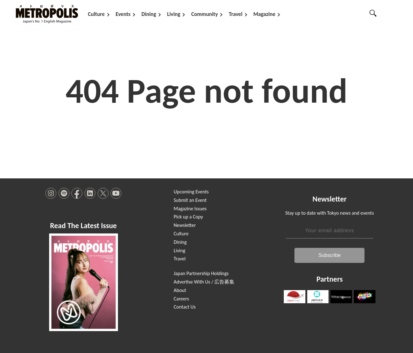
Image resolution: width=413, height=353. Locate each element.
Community (204, 14)
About (180, 290)
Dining (148, 14)
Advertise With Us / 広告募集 (204, 282)
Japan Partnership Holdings (201, 273)
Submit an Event (190, 200)
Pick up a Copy (188, 217)
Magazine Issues (190, 209)
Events (123, 14)
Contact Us (185, 307)
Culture (96, 14)
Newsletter (185, 225)
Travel (235, 14)
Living (173, 14)
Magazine (264, 14)
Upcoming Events (191, 192)
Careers (181, 299)
